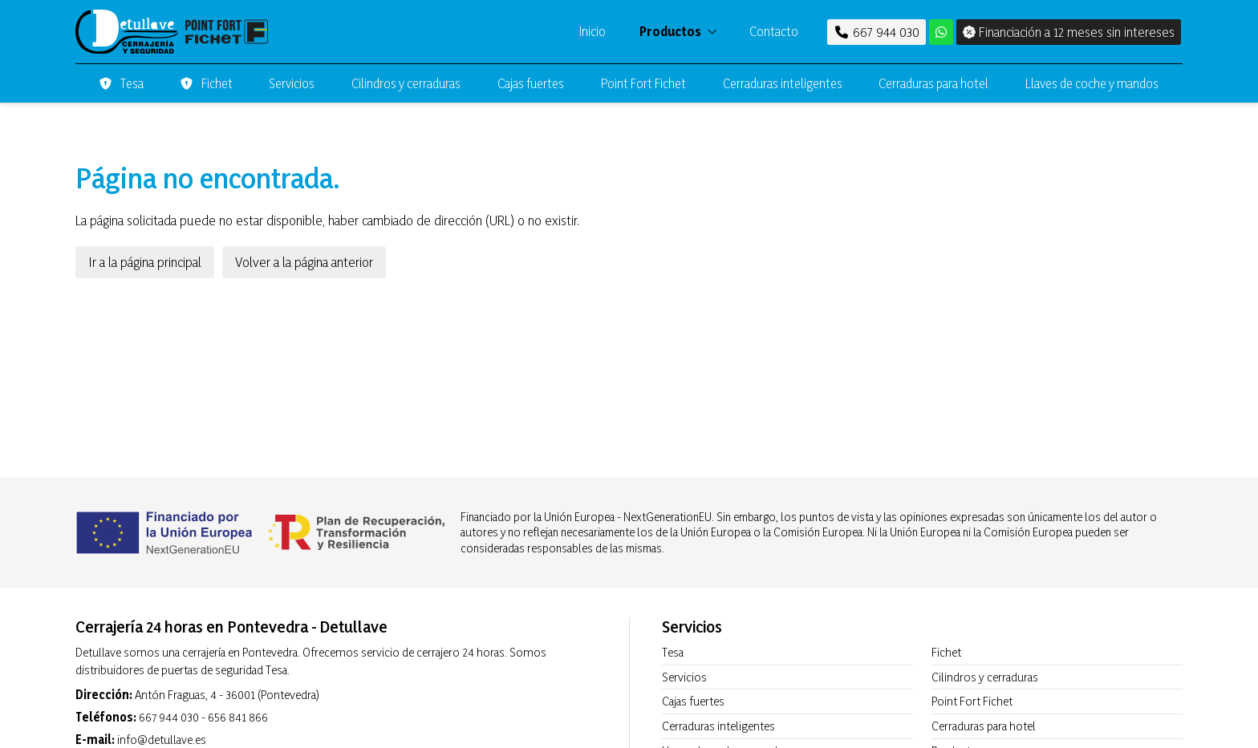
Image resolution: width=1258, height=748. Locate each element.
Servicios (684, 677)
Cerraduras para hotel (983, 726)
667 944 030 (169, 717)
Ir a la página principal (144, 261)
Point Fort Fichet (971, 701)
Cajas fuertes (693, 701)
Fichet (946, 652)
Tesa (673, 652)
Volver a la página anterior (304, 261)
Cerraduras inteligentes (718, 726)
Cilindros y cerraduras (984, 677)
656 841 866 (238, 717)
